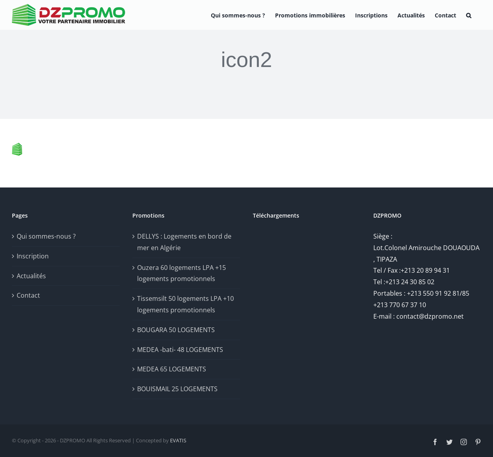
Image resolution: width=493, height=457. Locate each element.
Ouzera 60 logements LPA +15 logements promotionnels (181, 273)
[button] (468, 15)
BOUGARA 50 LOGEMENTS (176, 329)
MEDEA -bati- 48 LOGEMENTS (180, 349)
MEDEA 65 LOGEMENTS (171, 369)
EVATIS (178, 440)
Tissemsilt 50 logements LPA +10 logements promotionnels (185, 304)
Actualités (31, 276)
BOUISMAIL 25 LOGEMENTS (177, 388)
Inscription (33, 256)
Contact (28, 295)
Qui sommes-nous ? (46, 236)
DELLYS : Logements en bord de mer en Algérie (184, 242)
